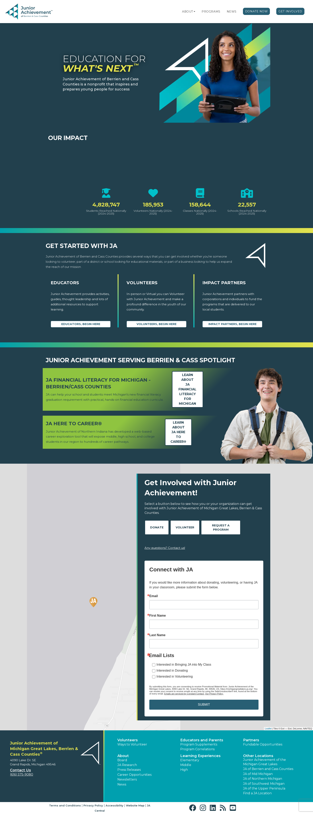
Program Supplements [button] (198, 744)
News (232, 11)
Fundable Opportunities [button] (262, 744)
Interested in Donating (172, 670)
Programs (211, 11)
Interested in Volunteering (174, 676)
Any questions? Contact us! (165, 548)
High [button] (184, 770)
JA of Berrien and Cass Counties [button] (268, 769)
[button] (194, 11)
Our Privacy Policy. (214, 694)
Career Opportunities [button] (134, 775)
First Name (157, 615)
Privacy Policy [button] (93, 805)
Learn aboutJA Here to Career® (178, 432)
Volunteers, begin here (156, 324)
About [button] (123, 756)
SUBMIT (204, 704)
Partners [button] (251, 740)
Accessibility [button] (114, 805)
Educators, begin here (80, 324)
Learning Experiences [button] (200, 756)
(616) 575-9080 (21, 774)
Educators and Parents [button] (201, 740)
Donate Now (256, 11)
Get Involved (290, 11)
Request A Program (221, 527)
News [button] (121, 784)
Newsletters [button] (127, 779)
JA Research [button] (127, 765)
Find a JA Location (257, 793)
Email (153, 596)
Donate (156, 527)
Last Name (157, 635)
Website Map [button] (135, 805)
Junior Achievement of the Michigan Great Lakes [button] (264, 762)
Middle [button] (185, 765)
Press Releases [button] (129, 770)
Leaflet (268, 728)
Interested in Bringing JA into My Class (183, 664)
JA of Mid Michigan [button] (258, 774)
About (187, 11)
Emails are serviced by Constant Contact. (184, 694)
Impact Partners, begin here (232, 324)
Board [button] (122, 760)
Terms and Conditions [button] (65, 805)
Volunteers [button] (127, 740)
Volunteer (185, 527)
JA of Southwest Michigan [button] (263, 784)
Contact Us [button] (20, 770)
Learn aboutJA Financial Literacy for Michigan (188, 389)
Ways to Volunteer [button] (132, 744)
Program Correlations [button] (197, 749)
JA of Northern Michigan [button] (262, 779)
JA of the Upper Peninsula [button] (264, 788)
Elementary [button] (189, 760)
